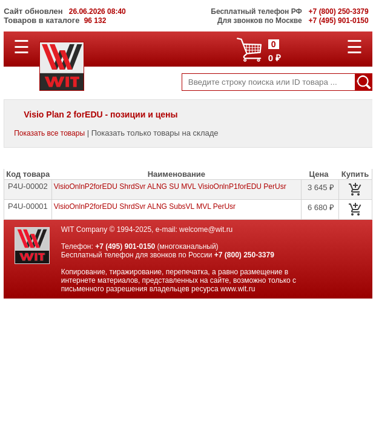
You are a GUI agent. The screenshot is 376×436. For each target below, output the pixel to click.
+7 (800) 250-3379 (244, 255)
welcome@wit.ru (206, 229)
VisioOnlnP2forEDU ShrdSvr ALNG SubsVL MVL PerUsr (145, 206)
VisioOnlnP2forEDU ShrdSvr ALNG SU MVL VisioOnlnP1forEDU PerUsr (170, 186)
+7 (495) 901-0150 (125, 246)
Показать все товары (49, 133)
